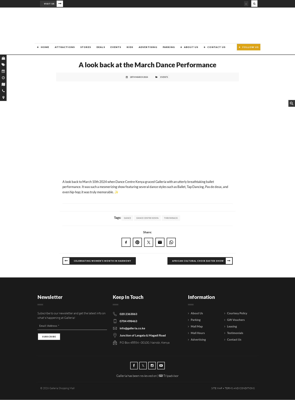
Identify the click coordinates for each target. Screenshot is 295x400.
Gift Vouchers (236, 320)
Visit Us (49, 3)
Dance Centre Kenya (147, 218)
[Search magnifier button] (291, 103)
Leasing (232, 326)
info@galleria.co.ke (132, 328)
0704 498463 (128, 321)
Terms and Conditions (240, 388)
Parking (164, 49)
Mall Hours (198, 333)
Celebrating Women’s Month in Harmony (102, 261)
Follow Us (250, 49)
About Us (186, 49)
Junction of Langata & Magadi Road (143, 335)
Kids (126, 49)
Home (42, 49)
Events (112, 49)
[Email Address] (72, 326)
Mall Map (197, 326)
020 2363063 (128, 314)
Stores (82, 49)
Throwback (171, 218)
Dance (127, 218)
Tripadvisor (169, 376)
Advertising (143, 49)
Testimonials (235, 333)
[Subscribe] (49, 337)
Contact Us (211, 49)
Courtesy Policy (237, 313)
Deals (97, 49)
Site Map (216, 388)
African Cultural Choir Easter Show (198, 261)
